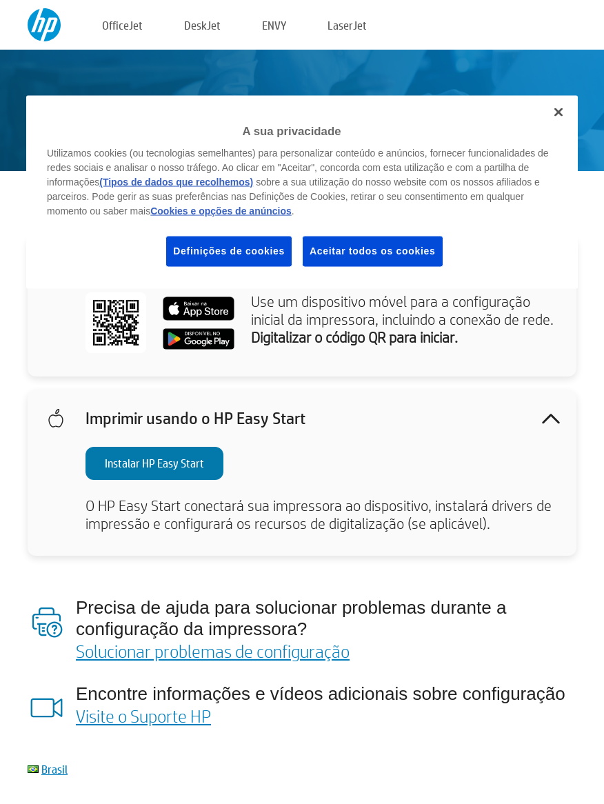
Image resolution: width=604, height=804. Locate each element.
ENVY (274, 25)
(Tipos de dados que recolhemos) (176, 182)
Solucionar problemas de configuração (213, 651)
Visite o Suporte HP (143, 716)
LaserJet (347, 25)
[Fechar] (558, 112)
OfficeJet (122, 25)
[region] (302, 191)
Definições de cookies (229, 251)
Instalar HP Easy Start (154, 463)
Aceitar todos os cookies (373, 251)
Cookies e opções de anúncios (221, 211)
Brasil (54, 769)
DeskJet (202, 25)
